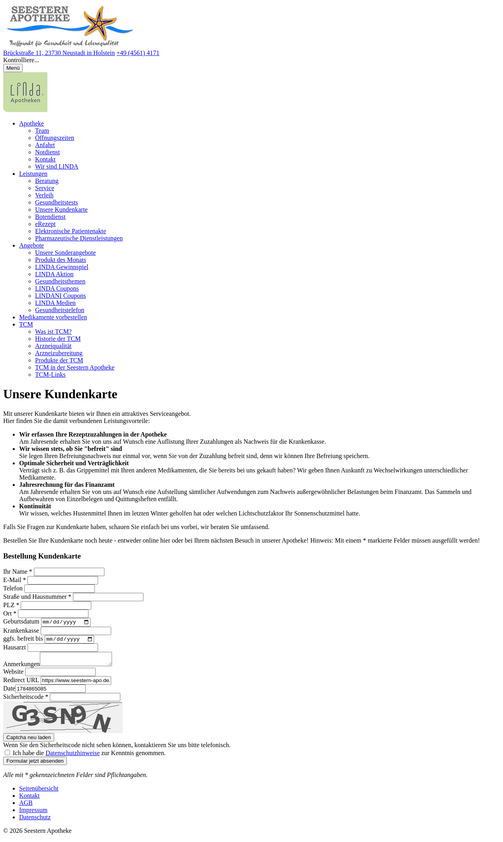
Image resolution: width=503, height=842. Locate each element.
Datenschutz (35, 821)
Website (13, 676)
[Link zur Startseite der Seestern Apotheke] (69, 45)
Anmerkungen (21, 668)
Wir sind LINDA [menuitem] (57, 166)
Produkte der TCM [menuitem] (59, 360)
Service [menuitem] (44, 188)
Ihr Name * (17, 571)
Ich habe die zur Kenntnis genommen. (89, 757)
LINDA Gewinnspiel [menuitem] (61, 267)
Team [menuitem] (42, 130)
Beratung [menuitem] (47, 180)
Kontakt (29, 800)
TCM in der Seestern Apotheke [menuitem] (74, 367)
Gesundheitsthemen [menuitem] (60, 281)
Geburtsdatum (21, 622)
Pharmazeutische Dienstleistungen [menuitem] (79, 238)
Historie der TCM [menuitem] (58, 338)
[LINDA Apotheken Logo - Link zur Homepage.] (25, 109)
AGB (26, 807)
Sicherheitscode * (25, 701)
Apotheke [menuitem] (31, 123)
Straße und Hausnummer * (37, 596)
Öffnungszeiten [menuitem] (54, 137)
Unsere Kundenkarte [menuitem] (61, 209)
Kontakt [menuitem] (45, 159)
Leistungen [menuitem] (33, 173)
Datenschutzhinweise (72, 757)
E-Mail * (14, 579)
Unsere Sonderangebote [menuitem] (65, 252)
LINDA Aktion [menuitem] (54, 274)
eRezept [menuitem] (45, 223)
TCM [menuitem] (26, 324)
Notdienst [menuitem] (47, 152)
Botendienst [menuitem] (50, 216)
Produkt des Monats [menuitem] (60, 259)
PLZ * (11, 605)
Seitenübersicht (39, 792)
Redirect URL (21, 684)
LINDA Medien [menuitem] (55, 302)
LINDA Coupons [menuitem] (57, 288)
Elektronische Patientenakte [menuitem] (70, 231)
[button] (251, 60)
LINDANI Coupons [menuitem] (60, 295)
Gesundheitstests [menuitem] (56, 202)
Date (9, 692)
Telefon (13, 588)
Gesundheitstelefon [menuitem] (59, 310)
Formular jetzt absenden (35, 765)
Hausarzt (14, 649)
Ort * (9, 613)
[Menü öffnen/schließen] (13, 68)
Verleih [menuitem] (44, 195)
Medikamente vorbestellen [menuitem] (53, 317)
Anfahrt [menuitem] (45, 145)
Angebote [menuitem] (31, 245)
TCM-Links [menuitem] (50, 374)
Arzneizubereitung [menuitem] (59, 353)
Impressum (33, 814)
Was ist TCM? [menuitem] (53, 331)
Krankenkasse (21, 631)
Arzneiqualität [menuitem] (53, 345)
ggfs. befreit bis (23, 640)
